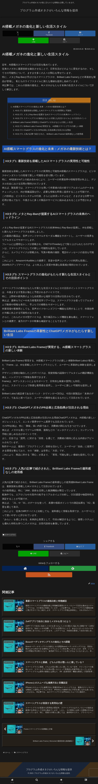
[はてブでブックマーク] (80, 33)
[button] (64, 40)
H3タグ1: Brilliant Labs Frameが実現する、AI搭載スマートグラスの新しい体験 (49, 131)
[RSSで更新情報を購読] (49, 580)
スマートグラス (9, 540)
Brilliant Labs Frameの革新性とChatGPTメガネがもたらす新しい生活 (43, 127)
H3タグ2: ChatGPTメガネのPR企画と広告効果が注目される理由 (43, 135)
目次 (44, 100)
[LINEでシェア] (33, 40)
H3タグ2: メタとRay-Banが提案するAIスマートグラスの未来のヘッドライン (48, 115)
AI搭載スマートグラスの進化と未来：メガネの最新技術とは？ (39, 107)
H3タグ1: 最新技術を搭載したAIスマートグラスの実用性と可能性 (43, 111)
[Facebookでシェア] (49, 33)
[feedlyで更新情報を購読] (73, 574)
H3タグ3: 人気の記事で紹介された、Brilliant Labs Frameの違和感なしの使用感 (49, 139)
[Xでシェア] (18, 33)
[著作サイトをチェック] (25, 574)
